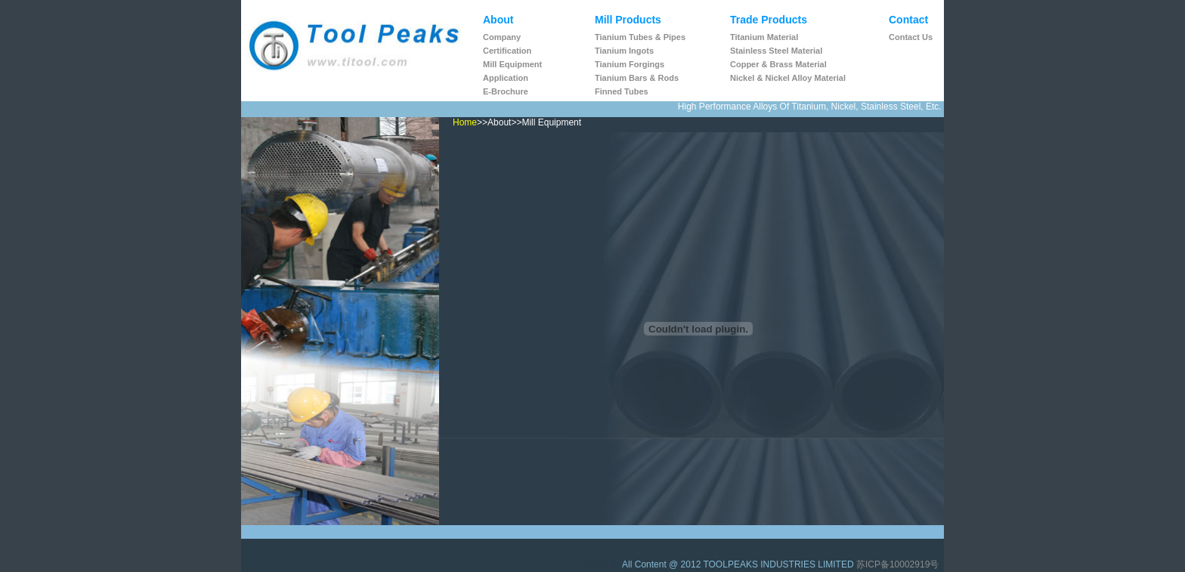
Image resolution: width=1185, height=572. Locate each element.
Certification (507, 50)
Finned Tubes (621, 91)
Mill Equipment (512, 64)
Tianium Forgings (629, 64)
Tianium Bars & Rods (637, 77)
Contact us (911, 37)
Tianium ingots (624, 50)
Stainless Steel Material (776, 50)
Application (505, 77)
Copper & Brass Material (778, 64)
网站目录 (602, 564)
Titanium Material (764, 37)
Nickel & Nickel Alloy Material (788, 77)
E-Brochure (505, 91)
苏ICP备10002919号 (897, 564)
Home (465, 122)
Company (502, 37)
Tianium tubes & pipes (640, 37)
